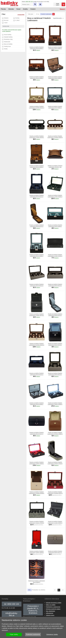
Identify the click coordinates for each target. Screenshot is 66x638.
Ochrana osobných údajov (53, 609)
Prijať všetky (14, 634)
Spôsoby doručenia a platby (53, 602)
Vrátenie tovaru (50, 615)
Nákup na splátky (50, 604)
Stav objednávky (50, 611)
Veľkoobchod (49, 613)
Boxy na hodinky (7, 44)
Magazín (62, 9)
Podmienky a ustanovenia (53, 607)
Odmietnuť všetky (52, 634)
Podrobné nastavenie (33, 634)
